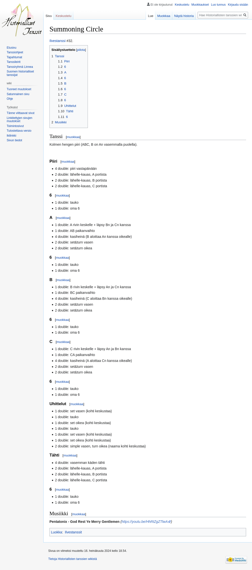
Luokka (56, 532)
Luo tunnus (218, 4)
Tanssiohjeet (15, 52)
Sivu (49, 16)
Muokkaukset (200, 4)
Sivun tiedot (14, 140)
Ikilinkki (11, 135)
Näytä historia (184, 16)
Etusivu (11, 47)
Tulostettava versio (19, 130)
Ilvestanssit (73, 532)
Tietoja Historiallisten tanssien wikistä (72, 559)
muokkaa (73, 137)
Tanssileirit (13, 62)
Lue (150, 16)
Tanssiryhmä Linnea (20, 67)
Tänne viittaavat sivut (20, 113)
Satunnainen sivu (18, 94)
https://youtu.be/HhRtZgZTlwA (145, 522)
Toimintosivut (15, 126)
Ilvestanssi (57, 41)
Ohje (10, 98)
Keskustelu (182, 4)
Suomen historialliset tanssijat (20, 73)
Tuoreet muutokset (19, 89)
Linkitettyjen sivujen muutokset (19, 119)
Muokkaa (163, 16)
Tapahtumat (14, 57)
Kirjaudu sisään (238, 4)
